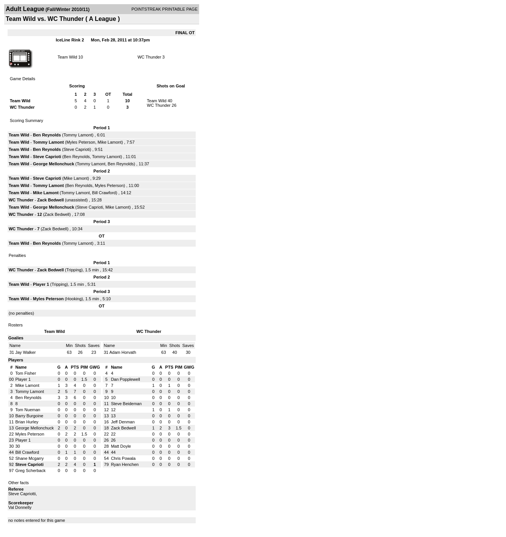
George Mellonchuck (53, 164)
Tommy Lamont (78, 135)
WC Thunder (149, 57)
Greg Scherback (30, 470)
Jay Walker (25, 352)
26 (113, 440)
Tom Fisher (25, 373)
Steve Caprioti (77, 149)
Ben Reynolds (47, 135)
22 (113, 434)
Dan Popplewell (125, 379)
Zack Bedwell (50, 200)
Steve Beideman (126, 403)
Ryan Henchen (125, 464)
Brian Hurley (26, 422)
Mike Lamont (109, 142)
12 (40, 214)
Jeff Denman (122, 422)
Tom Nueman (27, 409)
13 (113, 415)
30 (17, 446)
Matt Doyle (121, 446)
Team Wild (67, 57)
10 (113, 397)
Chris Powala (123, 458)
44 (113, 452)
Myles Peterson (80, 142)
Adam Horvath (122, 352)
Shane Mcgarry (29, 458)
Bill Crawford (104, 192)
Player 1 (41, 284)
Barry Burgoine (29, 415)
